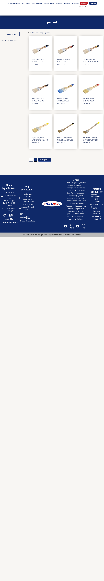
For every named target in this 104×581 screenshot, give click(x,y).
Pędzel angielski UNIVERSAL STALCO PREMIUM (40, 140)
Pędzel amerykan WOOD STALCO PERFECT (38, 101)
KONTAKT (93, 3)
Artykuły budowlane (95, 195)
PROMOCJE (84, 3)
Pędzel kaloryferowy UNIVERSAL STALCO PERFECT (65, 140)
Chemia (28, 3)
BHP (23, 3)
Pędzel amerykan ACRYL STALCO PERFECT (38, 61)
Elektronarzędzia (37, 3)
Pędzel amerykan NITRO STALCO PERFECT (63, 61)
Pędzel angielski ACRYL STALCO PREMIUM (63, 101)
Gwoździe (59, 3)
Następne (44, 160)
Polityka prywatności (73, 235)
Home (30, 33)
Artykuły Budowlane (14, 3)
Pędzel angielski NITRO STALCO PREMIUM (88, 101)
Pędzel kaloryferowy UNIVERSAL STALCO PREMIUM (90, 140)
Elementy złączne (49, 3)
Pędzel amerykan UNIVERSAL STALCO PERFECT (90, 61)
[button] (13, 34)
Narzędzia (67, 3)
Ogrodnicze (75, 3)
